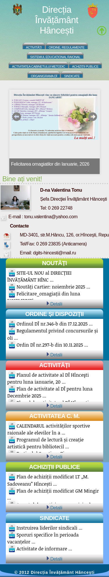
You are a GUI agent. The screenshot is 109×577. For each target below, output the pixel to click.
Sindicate (71, 76)
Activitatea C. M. (54, 416)
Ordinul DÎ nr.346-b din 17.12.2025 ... (55, 324)
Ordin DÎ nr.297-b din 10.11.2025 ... (52, 345)
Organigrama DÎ (44, 76)
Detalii (56, 303)
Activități (34, 47)
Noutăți (54, 263)
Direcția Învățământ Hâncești (56, 20)
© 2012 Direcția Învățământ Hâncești (55, 572)
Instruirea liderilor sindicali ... (49, 528)
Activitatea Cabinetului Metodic (38, 66)
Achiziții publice (54, 467)
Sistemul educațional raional (55, 57)
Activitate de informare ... (44, 548)
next (92, 116)
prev (16, 116)
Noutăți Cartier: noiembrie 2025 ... (53, 287)
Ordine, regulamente (67, 47)
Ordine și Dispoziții (54, 314)
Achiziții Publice (85, 66)
